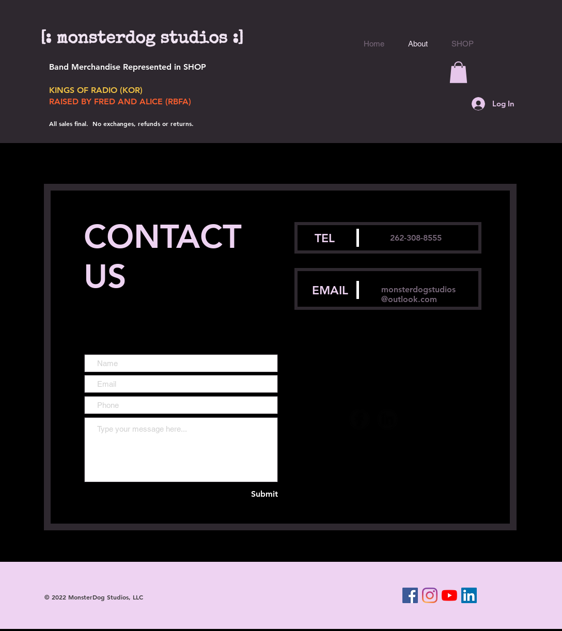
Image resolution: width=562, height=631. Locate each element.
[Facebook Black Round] (359, 419)
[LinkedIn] (469, 595)
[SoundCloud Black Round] (415, 419)
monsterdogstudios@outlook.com (418, 294)
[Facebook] (410, 595)
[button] (458, 72)
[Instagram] (430, 595)
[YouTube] (449, 595)
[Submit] (260, 494)
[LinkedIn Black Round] (387, 419)
